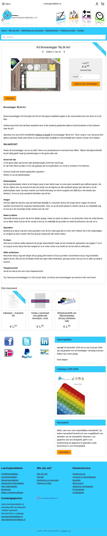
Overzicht (10, 98)
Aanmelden (64, 452)
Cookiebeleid (78, 492)
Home (3, 30)
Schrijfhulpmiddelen (9, 474)
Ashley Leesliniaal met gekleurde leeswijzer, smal (40, 315)
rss (69, 531)
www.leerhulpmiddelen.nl (12, 516)
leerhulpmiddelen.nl (47, 498)
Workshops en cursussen (32, 30)
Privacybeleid (78, 489)
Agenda (40, 477)
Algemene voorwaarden (83, 486)
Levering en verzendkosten (84, 477)
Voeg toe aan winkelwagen (85, 84)
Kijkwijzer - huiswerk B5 (13, 314)
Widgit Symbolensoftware (12, 492)
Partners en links (67, 30)
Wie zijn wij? (14, 30)
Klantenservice (52, 30)
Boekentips (6, 489)
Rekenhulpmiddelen (10, 480)
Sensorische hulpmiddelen (12, 483)
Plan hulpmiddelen (9, 486)
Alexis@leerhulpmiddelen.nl (13, 520)
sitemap (64, 531)
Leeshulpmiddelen (9, 477)
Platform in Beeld (42, 135)
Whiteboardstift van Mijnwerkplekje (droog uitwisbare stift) (66, 317)
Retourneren (78, 483)
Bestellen (77, 480)
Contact (80, 30)
